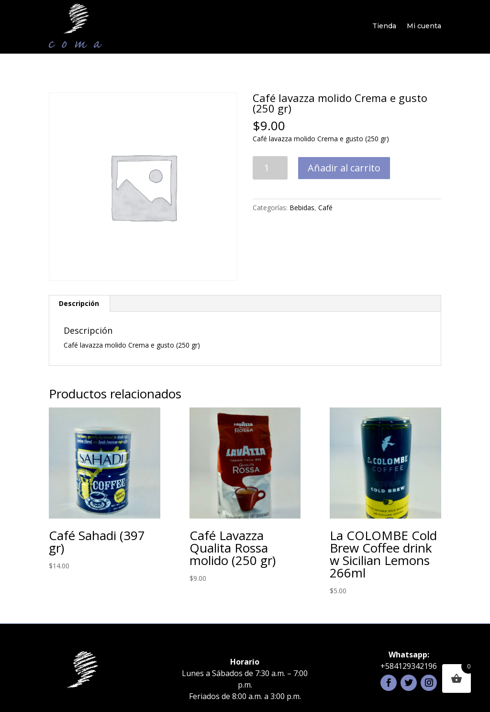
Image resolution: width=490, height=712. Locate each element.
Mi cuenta (424, 26)
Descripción (79, 303)
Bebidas (302, 207)
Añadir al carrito (344, 167)
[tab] (79, 303)
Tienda (384, 26)
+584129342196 (408, 666)
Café (325, 207)
